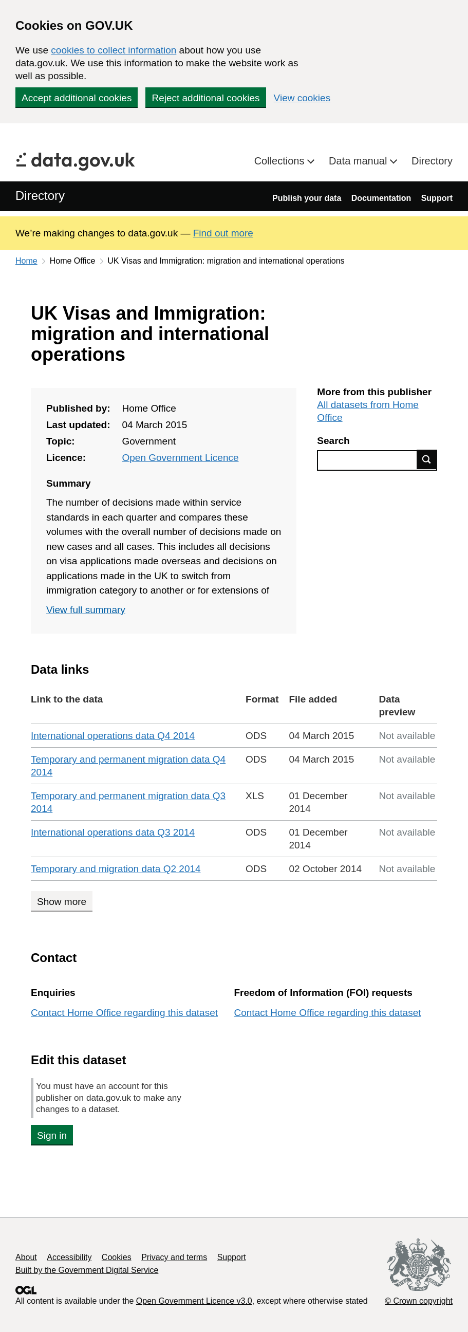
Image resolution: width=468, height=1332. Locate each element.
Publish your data (306, 198)
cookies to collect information (113, 50)
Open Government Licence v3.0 (194, 1301)
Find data (427, 459)
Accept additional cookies (77, 97)
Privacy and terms (174, 1257)
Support (437, 198)
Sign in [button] (52, 1135)
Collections (280, 160)
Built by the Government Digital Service (86, 1270)
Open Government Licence (180, 457)
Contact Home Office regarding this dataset (124, 1012)
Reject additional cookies (205, 97)
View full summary (85, 609)
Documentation (381, 198)
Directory (432, 160)
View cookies (302, 98)
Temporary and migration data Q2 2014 (116, 868)
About (26, 1257)
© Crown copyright (419, 1301)
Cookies (117, 1257)
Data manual (359, 160)
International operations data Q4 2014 (113, 735)
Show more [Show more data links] (61, 901)
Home (26, 260)
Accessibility (69, 1257)
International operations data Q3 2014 (113, 832)
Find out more (223, 233)
